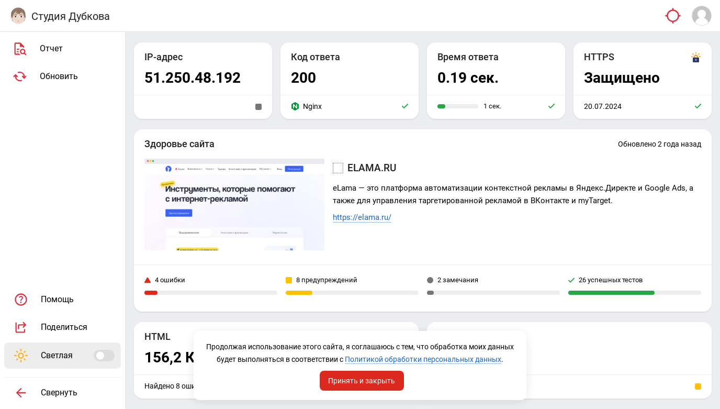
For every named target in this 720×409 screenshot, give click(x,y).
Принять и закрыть (362, 379)
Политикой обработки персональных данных (359, 357)
